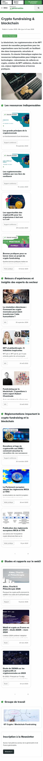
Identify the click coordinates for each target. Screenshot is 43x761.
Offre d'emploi (5, 2)
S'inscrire (8, 751)
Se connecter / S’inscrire (33, 2)
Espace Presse (16, 2)
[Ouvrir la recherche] (38, 8)
